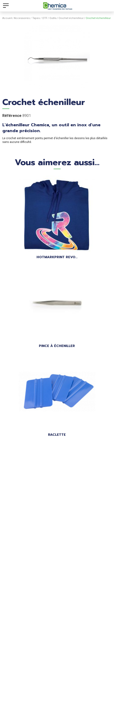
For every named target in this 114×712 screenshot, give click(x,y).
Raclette (57, 434)
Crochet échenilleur (71, 18)
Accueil (7, 18)
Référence (12, 115)
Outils (52, 18)
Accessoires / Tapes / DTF (30, 18)
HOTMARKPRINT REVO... (57, 257)
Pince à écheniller (57, 345)
